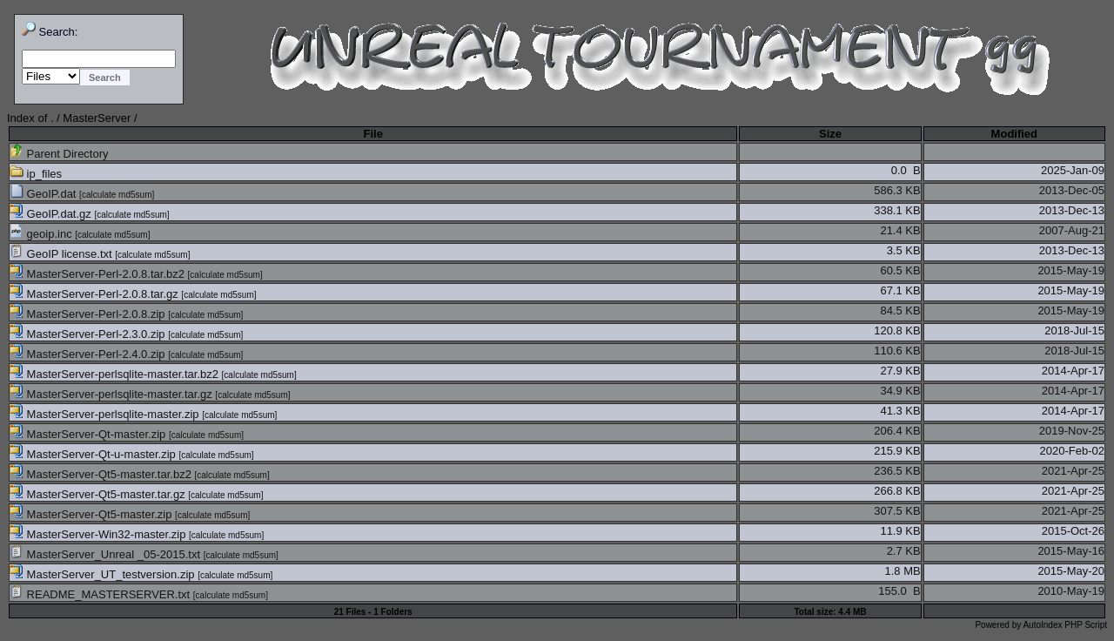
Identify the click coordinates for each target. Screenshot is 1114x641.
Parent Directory (59, 153)
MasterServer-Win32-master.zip (99, 534)
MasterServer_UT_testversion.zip (104, 574)
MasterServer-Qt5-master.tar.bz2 (102, 474)
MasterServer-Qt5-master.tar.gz (99, 494)
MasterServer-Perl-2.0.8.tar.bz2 (99, 273)
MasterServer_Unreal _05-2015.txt (107, 554)
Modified (1014, 133)
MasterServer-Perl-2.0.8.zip (89, 313)
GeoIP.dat (44, 193)
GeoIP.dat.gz (52, 213)
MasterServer (97, 118)
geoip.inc (42, 233)
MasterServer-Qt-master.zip (89, 434)
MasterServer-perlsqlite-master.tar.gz (112, 394)
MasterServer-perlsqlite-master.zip (106, 414)
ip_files (36, 173)
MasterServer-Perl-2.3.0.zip (89, 334)
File (372, 133)
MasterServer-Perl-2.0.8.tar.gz (95, 293)
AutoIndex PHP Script (1065, 625)
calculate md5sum (117, 194)
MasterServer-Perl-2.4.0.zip (89, 354)
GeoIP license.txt (62, 253)
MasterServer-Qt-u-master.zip (94, 454)
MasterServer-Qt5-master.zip (92, 514)
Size (830, 133)
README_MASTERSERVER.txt (101, 594)
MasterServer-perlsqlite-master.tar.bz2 (116, 374)
